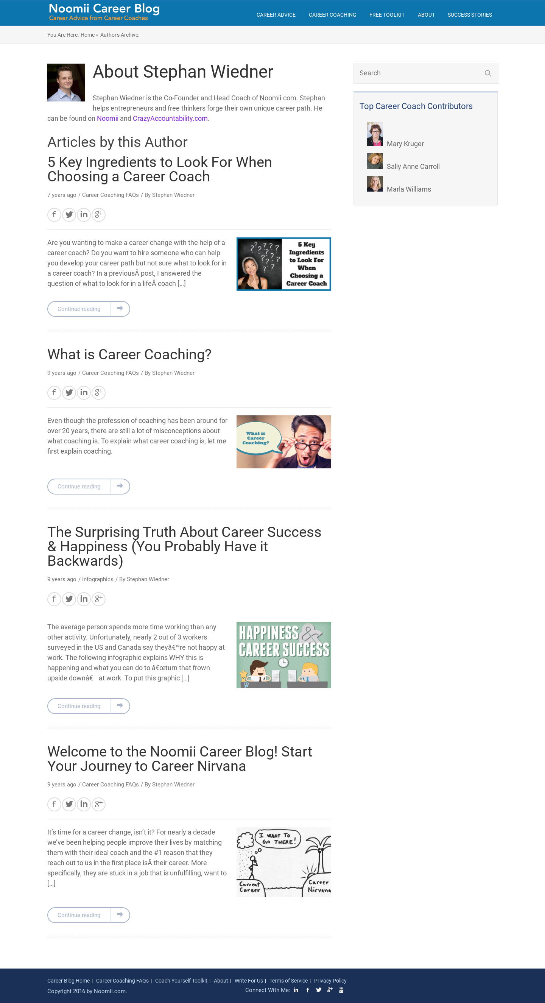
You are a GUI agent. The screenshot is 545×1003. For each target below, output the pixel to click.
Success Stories (470, 15)
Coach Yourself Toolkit (181, 981)
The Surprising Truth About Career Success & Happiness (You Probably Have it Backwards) (184, 546)
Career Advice (276, 15)
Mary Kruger (395, 144)
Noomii (107, 118)
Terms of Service (288, 981)
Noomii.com (110, 991)
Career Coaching (333, 15)
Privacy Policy (330, 981)
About (426, 15)
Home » (89, 35)
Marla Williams (399, 189)
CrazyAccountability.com (170, 118)
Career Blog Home (68, 981)
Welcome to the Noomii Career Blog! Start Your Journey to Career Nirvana (179, 758)
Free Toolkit (387, 15)
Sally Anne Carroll (403, 166)
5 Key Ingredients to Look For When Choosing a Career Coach (159, 169)
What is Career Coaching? (129, 354)
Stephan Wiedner (173, 195)
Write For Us (249, 981)
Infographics (98, 579)
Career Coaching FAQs (110, 195)
